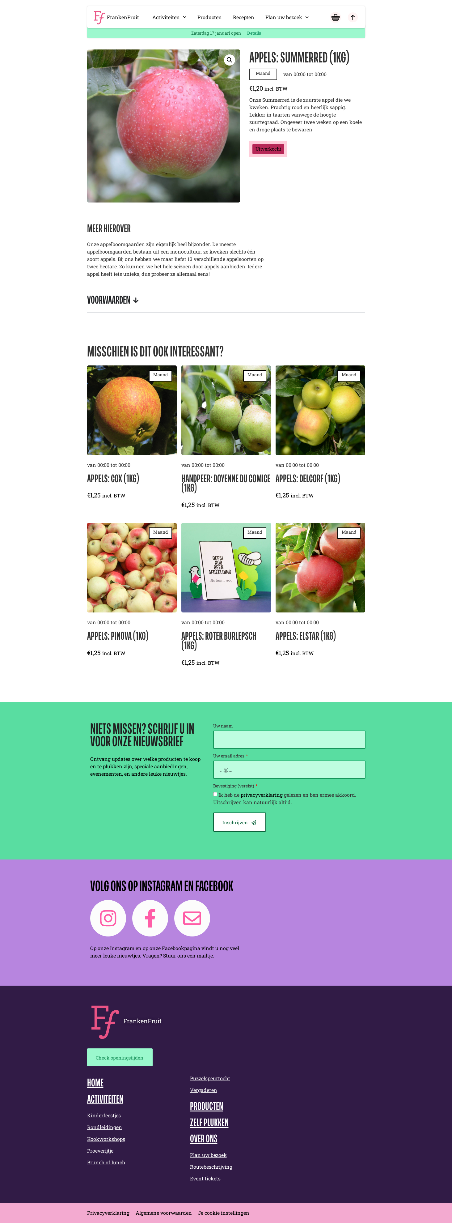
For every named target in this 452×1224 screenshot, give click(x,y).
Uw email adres (229, 756)
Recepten (243, 17)
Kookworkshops (106, 1140)
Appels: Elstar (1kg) (306, 636)
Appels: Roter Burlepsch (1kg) (218, 641)
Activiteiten (169, 17)
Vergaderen (203, 1091)
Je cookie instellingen (223, 1214)
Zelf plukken (209, 1124)
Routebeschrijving (211, 1168)
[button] (229, 60)
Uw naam (223, 726)
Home (95, 1084)
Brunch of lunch (106, 1163)
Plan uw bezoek (287, 17)
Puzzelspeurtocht (210, 1079)
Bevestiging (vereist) (234, 786)
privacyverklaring (262, 794)
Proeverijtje (100, 1152)
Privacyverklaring (108, 1214)
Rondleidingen (104, 1128)
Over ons (204, 1140)
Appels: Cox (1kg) (113, 479)
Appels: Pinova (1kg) (118, 636)
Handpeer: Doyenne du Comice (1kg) (225, 484)
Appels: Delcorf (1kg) (308, 479)
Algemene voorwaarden (164, 1214)
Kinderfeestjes (104, 1116)
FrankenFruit (123, 17)
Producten (209, 17)
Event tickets (205, 1179)
